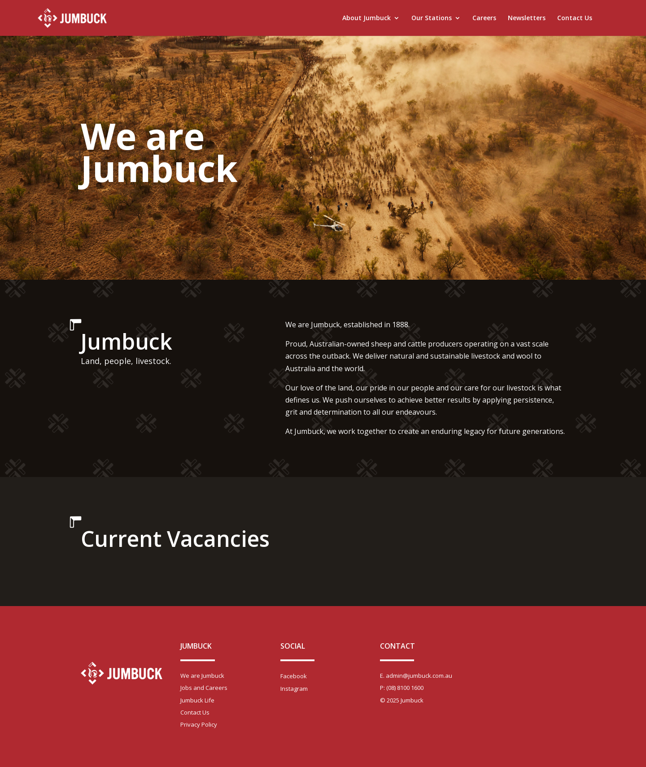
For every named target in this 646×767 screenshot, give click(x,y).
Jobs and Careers (203, 688)
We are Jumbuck (202, 676)
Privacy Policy (198, 724)
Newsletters (527, 18)
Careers (484, 18)
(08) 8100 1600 (404, 688)
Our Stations (431, 18)
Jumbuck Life (197, 700)
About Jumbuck (366, 18)
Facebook (293, 676)
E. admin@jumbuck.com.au (416, 676)
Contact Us (574, 18)
